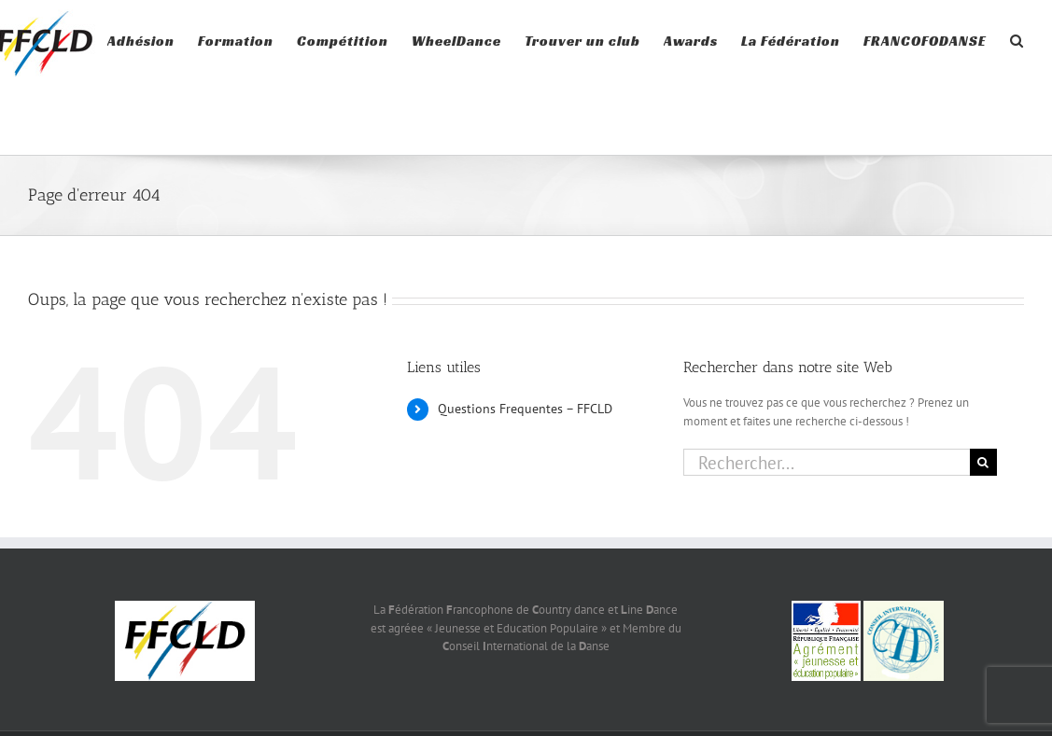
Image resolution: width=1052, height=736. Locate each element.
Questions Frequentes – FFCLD (525, 408)
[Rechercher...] (826, 462)
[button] (1017, 38)
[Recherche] (983, 462)
